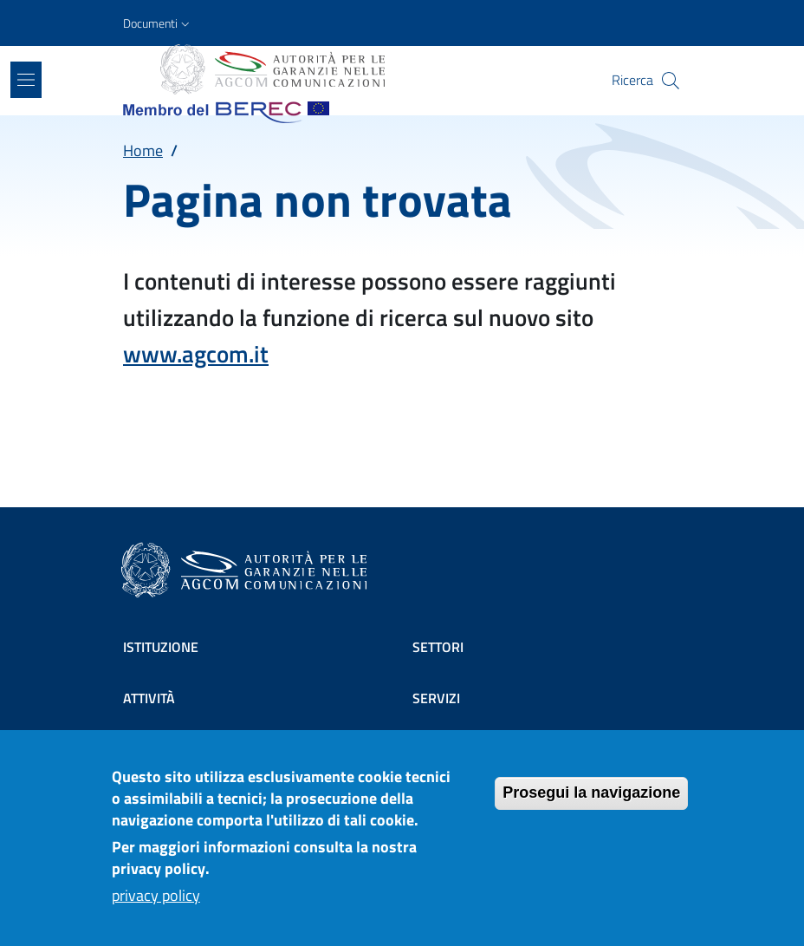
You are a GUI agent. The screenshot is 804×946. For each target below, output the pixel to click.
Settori (438, 646)
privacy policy (156, 908)
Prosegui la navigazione (591, 805)
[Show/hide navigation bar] (26, 80)
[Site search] (670, 80)
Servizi (436, 698)
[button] (158, 23)
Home (143, 150)
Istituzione (160, 646)
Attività (149, 698)
